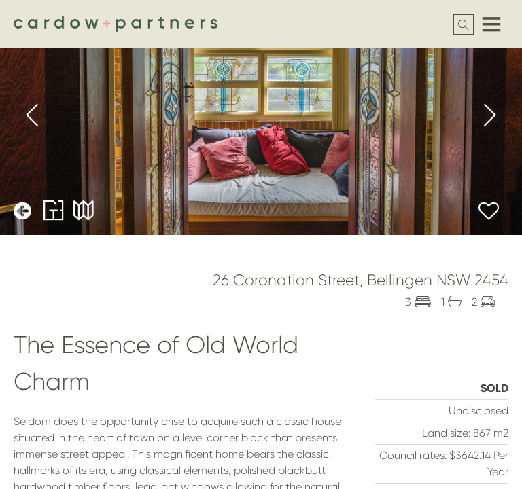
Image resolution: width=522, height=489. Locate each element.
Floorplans (54, 210)
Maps (83, 210)
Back (24, 210)
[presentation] (32, 117)
